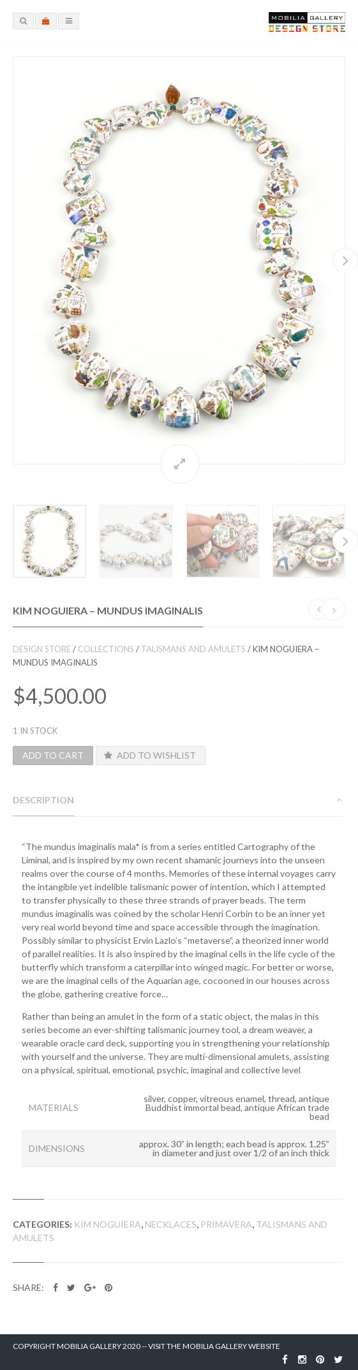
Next (345, 260)
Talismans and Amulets (193, 649)
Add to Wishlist (149, 755)
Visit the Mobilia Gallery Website (214, 1346)
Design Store (42, 649)
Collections (106, 649)
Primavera (226, 1224)
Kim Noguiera (107, 1224)
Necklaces (171, 1224)
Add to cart (53, 755)
